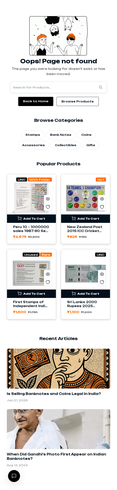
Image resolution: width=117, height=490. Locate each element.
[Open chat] (14, 476)
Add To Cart (31, 218)
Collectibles (65, 145)
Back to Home (35, 101)
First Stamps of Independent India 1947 (30, 306)
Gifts (90, 145)
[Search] (101, 87)
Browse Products (78, 101)
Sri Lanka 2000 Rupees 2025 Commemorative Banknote (83, 308)
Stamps (32, 134)
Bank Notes (60, 134)
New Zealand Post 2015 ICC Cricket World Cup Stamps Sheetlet (85, 233)
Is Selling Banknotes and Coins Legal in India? (54, 394)
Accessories (33, 145)
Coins (86, 134)
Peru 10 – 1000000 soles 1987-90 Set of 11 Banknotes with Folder (31, 233)
